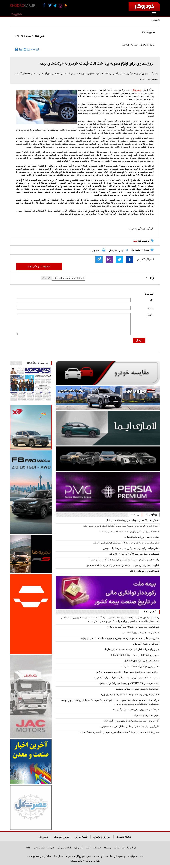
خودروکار (137, 89)
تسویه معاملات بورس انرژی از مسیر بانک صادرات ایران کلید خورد (126, 677)
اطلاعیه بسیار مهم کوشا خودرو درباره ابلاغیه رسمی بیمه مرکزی (127, 672)
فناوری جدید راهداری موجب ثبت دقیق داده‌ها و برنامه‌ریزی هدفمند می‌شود (123, 565)
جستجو (97, 847)
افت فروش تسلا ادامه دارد (146, 643)
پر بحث (135, 514)
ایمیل (150, 308)
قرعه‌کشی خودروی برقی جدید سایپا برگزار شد (136, 709)
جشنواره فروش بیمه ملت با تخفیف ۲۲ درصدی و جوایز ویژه (129, 694)
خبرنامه (50, 847)
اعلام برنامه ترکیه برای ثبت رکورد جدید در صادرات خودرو (131, 548)
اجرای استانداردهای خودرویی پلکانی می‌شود (137, 688)
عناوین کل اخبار (129, 45)
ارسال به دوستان (118, 250)
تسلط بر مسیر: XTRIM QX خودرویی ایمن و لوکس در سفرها (129, 683)
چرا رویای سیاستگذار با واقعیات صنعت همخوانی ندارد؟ (132, 649)
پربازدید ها (151, 514)
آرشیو (88, 847)
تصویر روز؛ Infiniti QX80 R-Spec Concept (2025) (135, 655)
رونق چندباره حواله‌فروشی (146, 715)
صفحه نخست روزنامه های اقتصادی (141, 537)
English (16, 14)
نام (151, 300)
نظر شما (149, 294)
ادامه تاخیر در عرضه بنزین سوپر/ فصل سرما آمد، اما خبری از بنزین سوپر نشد (121, 525)
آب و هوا (78, 847)
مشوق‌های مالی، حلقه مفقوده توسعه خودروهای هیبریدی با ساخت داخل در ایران (120, 638)
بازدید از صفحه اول (140, 250)
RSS (28, 847)
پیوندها (107, 847)
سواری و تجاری (147, 45)
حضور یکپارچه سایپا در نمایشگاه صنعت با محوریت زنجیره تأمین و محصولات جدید (119, 732)
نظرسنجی (39, 847)
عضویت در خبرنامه (39, 266)
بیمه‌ (135, 241)
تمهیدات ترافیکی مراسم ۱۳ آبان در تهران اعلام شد (134, 553)
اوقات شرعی (64, 847)
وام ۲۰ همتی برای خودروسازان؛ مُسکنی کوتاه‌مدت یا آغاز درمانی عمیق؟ (123, 559)
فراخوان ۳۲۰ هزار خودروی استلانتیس (141, 632)
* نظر (149, 315)
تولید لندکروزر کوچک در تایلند (144, 570)
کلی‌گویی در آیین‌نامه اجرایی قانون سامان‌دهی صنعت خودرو (130, 726)
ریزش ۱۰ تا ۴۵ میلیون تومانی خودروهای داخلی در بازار (132, 520)
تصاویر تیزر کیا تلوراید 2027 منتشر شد (140, 666)
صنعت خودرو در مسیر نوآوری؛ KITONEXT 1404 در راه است (129, 531)
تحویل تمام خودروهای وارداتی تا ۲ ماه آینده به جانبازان (133, 626)
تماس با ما (119, 847)
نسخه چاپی (98, 250)
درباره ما (131, 847)
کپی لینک (46, 278)
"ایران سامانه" (77, 860)
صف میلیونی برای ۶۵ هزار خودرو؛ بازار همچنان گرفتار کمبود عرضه (126, 542)
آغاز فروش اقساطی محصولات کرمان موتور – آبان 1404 (131, 720)
